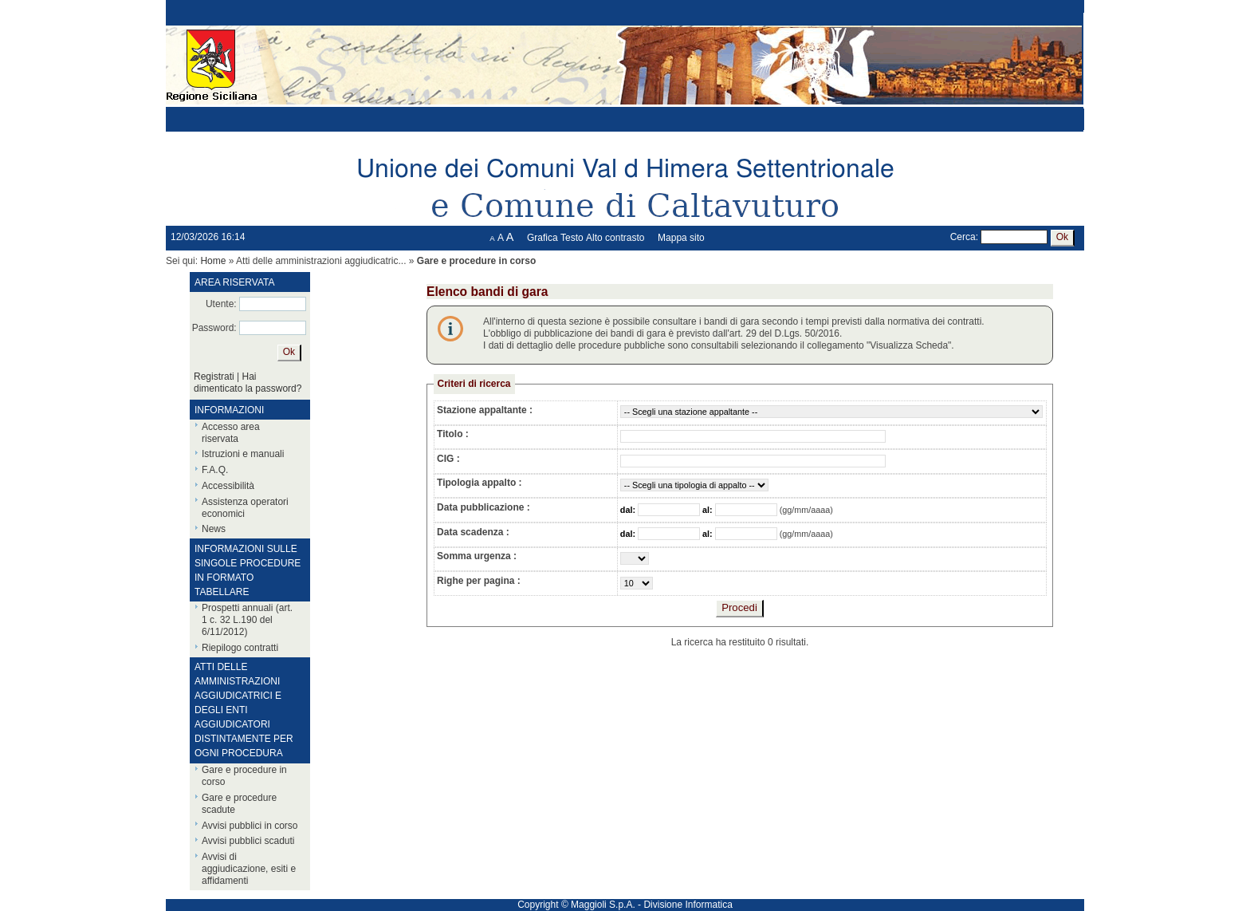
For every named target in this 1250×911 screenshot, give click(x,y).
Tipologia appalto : (479, 482)
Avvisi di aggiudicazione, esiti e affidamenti (249, 868)
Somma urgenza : (477, 556)
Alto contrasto (615, 237)
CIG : (448, 458)
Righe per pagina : (479, 580)
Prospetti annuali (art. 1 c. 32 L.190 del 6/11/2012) (247, 619)
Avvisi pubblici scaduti (248, 840)
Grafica (542, 237)
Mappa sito (681, 237)
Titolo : (453, 434)
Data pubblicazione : (483, 507)
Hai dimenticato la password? (247, 382)
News (214, 528)
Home (213, 260)
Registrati (214, 376)
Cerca (963, 237)
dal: (629, 510)
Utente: (221, 304)
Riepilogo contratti (240, 647)
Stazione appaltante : (485, 410)
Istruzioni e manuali (243, 453)
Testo (572, 237)
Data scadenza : (473, 532)
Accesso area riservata (231, 432)
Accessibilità (228, 485)
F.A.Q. (215, 469)
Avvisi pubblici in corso (250, 825)
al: (708, 510)
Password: (214, 327)
